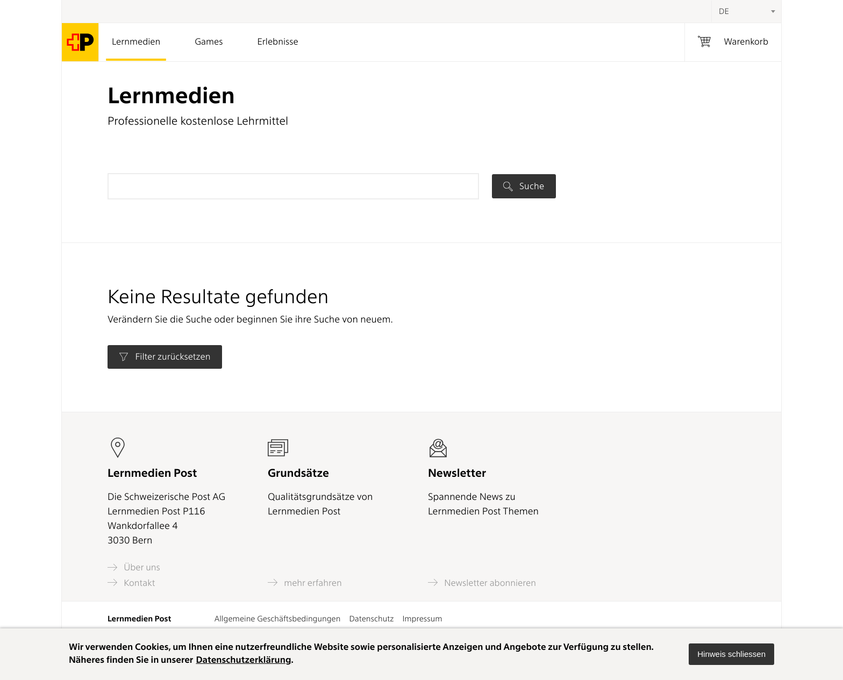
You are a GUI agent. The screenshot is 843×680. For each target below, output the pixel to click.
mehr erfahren (305, 582)
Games (209, 42)
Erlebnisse (277, 42)
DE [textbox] (724, 11)
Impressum (422, 619)
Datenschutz (371, 619)
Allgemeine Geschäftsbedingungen (278, 619)
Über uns (134, 567)
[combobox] (746, 11)
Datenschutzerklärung (243, 660)
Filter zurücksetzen (164, 357)
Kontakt (131, 582)
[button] (731, 654)
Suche (523, 186)
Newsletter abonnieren (482, 582)
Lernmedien (136, 42)
